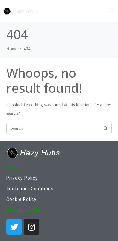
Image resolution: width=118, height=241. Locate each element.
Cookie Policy (21, 199)
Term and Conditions (29, 188)
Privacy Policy (22, 178)
